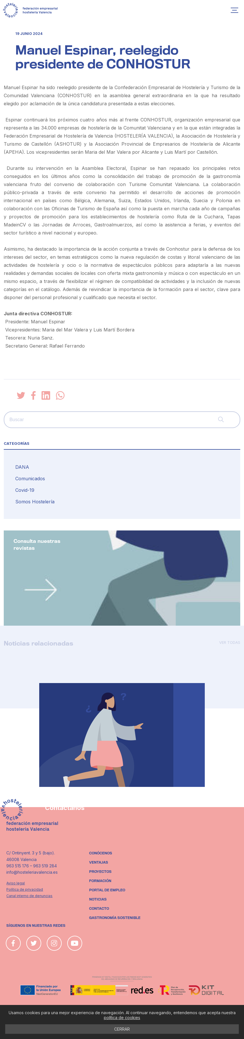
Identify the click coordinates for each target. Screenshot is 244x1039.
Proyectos (100, 872)
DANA (22, 467)
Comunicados (30, 478)
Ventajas (98, 862)
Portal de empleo (107, 890)
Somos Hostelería (35, 502)
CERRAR (122, 1029)
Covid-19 (24, 490)
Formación (100, 881)
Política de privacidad (24, 889)
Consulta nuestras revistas (37, 545)
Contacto (99, 909)
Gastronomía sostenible (114, 918)
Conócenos (100, 853)
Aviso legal (15, 883)
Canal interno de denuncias (29, 896)
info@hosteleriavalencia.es (32, 872)
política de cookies (122, 1017)
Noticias (98, 899)
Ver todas (229, 642)
